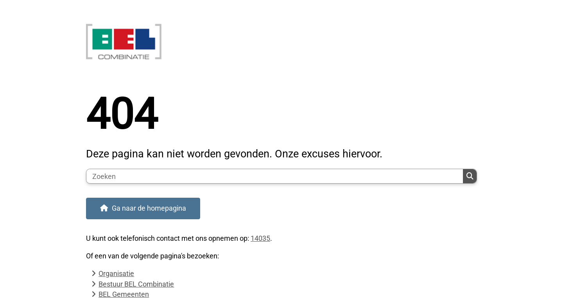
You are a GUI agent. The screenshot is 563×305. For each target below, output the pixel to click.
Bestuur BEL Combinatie (136, 284)
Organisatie (116, 273)
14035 (260, 238)
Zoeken (469, 176)
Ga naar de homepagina (149, 208)
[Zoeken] (274, 176)
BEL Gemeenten (124, 294)
